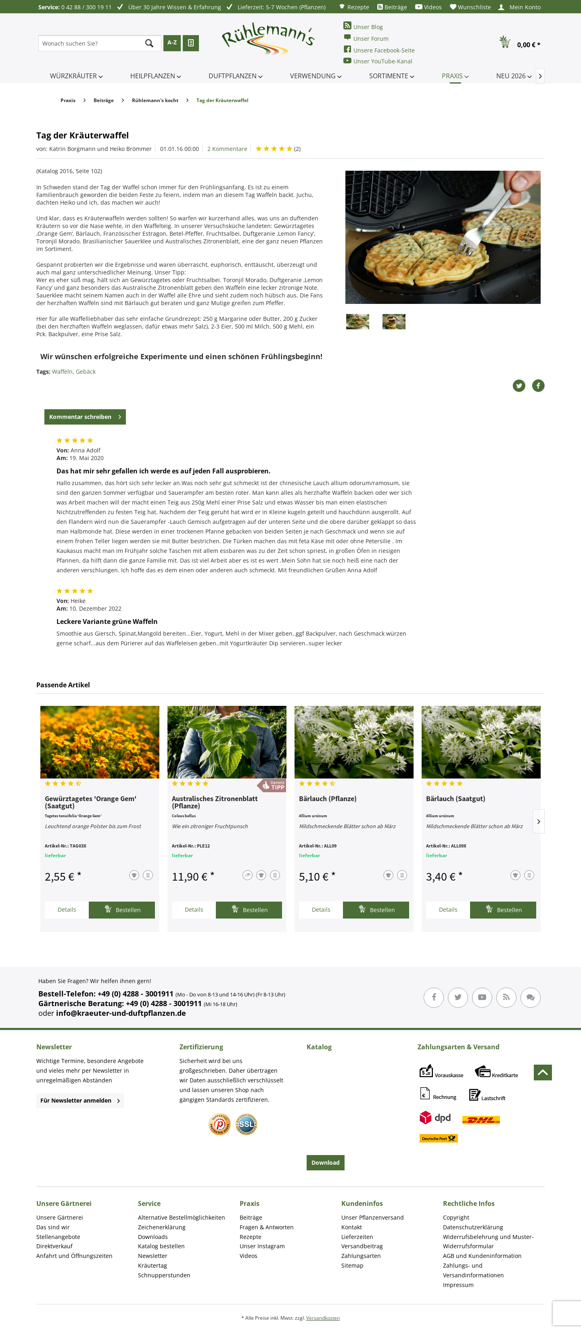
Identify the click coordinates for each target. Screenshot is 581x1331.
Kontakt (351, 1227)
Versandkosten (323, 1317)
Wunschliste (470, 7)
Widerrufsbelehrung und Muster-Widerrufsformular (488, 1241)
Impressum (458, 1285)
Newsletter (152, 1256)
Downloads (153, 1237)
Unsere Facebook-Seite (379, 49)
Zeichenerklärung (162, 1227)
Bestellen (122, 909)
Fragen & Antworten (267, 1227)
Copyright (456, 1217)
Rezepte (354, 6)
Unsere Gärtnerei (59, 1217)
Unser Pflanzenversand (372, 1217)
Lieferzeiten (357, 1237)
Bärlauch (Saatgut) (455, 799)
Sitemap (352, 1265)
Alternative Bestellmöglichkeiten (181, 1217)
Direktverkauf (54, 1246)
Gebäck (86, 371)
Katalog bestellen (161, 1246)
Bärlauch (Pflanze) (328, 799)
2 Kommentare (227, 149)
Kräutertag (152, 1265)
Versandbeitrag (362, 1246)
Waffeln (62, 371)
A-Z (172, 42)
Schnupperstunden (164, 1275)
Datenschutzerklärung (473, 1227)
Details (67, 909)
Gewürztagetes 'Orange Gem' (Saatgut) (90, 802)
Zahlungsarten (361, 1256)
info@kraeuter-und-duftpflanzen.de (121, 1013)
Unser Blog (363, 26)
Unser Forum (366, 37)
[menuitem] (353, 7)
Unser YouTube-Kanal (377, 61)
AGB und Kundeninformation (482, 1256)
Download (325, 1162)
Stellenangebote (58, 1237)
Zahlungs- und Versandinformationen (473, 1270)
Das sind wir (53, 1227)
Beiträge (392, 7)
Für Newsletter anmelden (80, 1100)
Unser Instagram (262, 1246)
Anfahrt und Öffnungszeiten (74, 1256)
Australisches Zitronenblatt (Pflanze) (215, 802)
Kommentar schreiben (85, 415)
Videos (428, 7)
